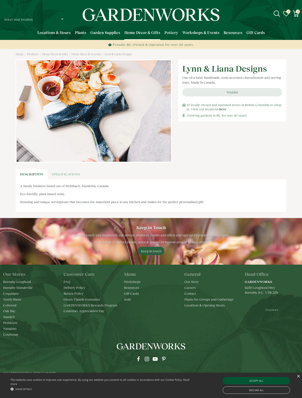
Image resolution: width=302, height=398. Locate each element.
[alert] (151, 385)
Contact (190, 293)
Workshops (132, 282)
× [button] (298, 376)
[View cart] (296, 14)
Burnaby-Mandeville (18, 287)
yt (155, 359)
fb (138, 359)
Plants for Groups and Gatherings (208, 299)
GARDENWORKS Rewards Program (90, 305)
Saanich (9, 317)
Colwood (9, 305)
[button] (101, 389)
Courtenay (10, 334)
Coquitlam (10, 293)
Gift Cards (131, 293)
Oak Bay (9, 311)
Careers (190, 287)
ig (147, 359)
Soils (127, 299)
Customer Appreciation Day (84, 311)
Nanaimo (10, 328)
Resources (131, 287)
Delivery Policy (74, 287)
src (277, 14)
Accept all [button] (256, 380)
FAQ (67, 282)
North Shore (12, 299)
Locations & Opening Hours (204, 305)
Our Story (191, 282)
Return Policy (73, 293)
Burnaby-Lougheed (17, 282)
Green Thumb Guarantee (82, 299)
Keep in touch (151, 251)
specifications (66, 174)
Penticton (10, 322)
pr (163, 359)
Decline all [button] (256, 390)
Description (31, 174)
